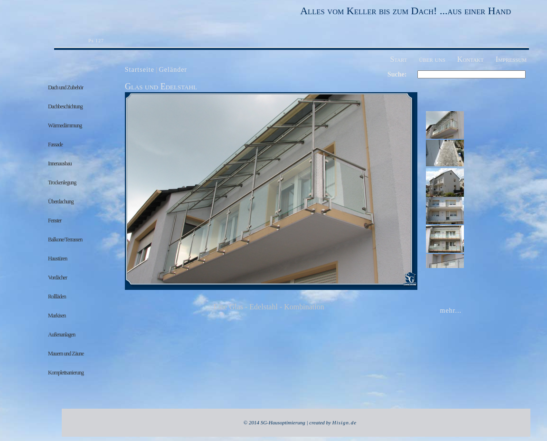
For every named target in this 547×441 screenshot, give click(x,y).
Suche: (396, 74)
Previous (136, 194)
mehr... (451, 310)
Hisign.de (344, 422)
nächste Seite (401, 194)
